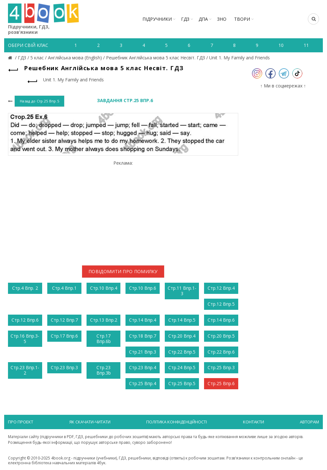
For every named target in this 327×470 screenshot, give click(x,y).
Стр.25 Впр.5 (181, 383)
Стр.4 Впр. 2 (25, 288)
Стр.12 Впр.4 (221, 288)
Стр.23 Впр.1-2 (25, 370)
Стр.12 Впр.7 (64, 320)
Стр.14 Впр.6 (221, 320)
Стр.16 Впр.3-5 (25, 338)
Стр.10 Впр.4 (103, 288)
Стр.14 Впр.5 (181, 320)
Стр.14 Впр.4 (142, 320)
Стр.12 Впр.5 (221, 304)
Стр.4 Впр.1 (64, 288)
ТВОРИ (242, 19)
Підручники (157, 19)
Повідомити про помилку (123, 271)
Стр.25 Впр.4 (142, 383)
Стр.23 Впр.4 (142, 367)
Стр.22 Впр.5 (181, 352)
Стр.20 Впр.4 (181, 336)
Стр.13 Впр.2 (103, 320)
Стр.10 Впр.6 (142, 288)
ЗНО (221, 19)
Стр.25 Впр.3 (221, 367)
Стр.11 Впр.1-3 (182, 290)
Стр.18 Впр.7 (142, 336)
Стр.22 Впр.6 (221, 352)
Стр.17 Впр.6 (64, 336)
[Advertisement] (123, 210)
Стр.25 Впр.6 (221, 383)
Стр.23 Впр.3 (64, 367)
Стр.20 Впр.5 (221, 336)
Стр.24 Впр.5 (181, 367)
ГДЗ (185, 19)
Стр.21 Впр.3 (142, 352)
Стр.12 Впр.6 (25, 320)
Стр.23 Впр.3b (103, 370)
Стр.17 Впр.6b (103, 338)
